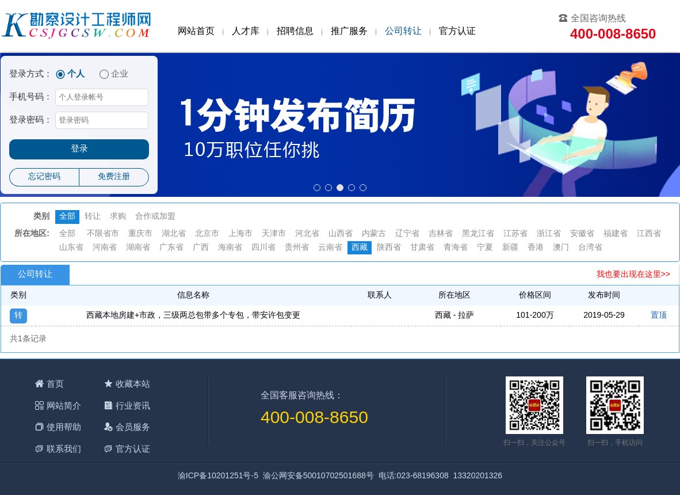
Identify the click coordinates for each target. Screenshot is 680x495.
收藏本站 (133, 383)
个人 (76, 74)
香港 (536, 247)
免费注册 (114, 177)
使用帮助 (64, 426)
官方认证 (457, 31)
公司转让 (403, 31)
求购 (118, 216)
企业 (119, 74)
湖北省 (174, 234)
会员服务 (133, 426)
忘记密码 (44, 177)
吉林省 (441, 234)
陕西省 (389, 247)
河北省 (307, 234)
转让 (93, 216)
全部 (67, 216)
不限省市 (103, 234)
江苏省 (515, 234)
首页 (55, 383)
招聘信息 (295, 31)
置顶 (659, 315)
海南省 (230, 247)
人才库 (245, 31)
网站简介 (64, 405)
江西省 (649, 234)
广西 (201, 247)
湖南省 (138, 247)
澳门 (561, 247)
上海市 (240, 234)
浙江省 (549, 234)
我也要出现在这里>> (633, 275)
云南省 (330, 247)
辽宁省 (407, 234)
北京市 (207, 234)
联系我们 (64, 448)
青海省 (456, 247)
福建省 (615, 234)
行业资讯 (133, 405)
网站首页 (196, 31)
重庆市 (140, 234)
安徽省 (582, 234)
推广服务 (349, 31)
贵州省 (297, 247)
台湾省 (590, 247)
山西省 (340, 234)
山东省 (71, 247)
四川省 (263, 247)
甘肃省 (422, 247)
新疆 (510, 247)
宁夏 (485, 247)
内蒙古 (374, 234)
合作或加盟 (155, 216)
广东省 (171, 247)
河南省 (105, 247)
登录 (79, 149)
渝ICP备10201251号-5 (218, 476)
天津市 (274, 234)
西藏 (360, 247)
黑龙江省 (478, 234)
